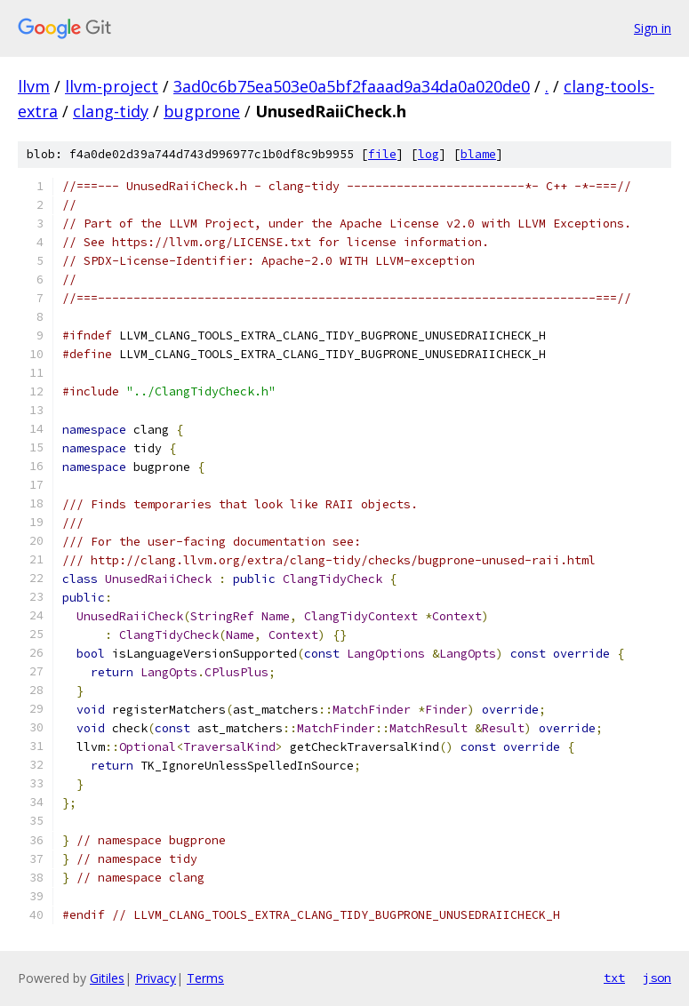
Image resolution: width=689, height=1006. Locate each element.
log (428, 154)
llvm (34, 86)
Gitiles (107, 978)
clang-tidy (110, 111)
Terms (205, 978)
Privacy (155, 978)
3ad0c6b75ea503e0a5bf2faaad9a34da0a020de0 (351, 86)
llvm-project (111, 86)
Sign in (652, 28)
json (657, 978)
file (382, 154)
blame (478, 154)
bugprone (202, 111)
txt (614, 978)
